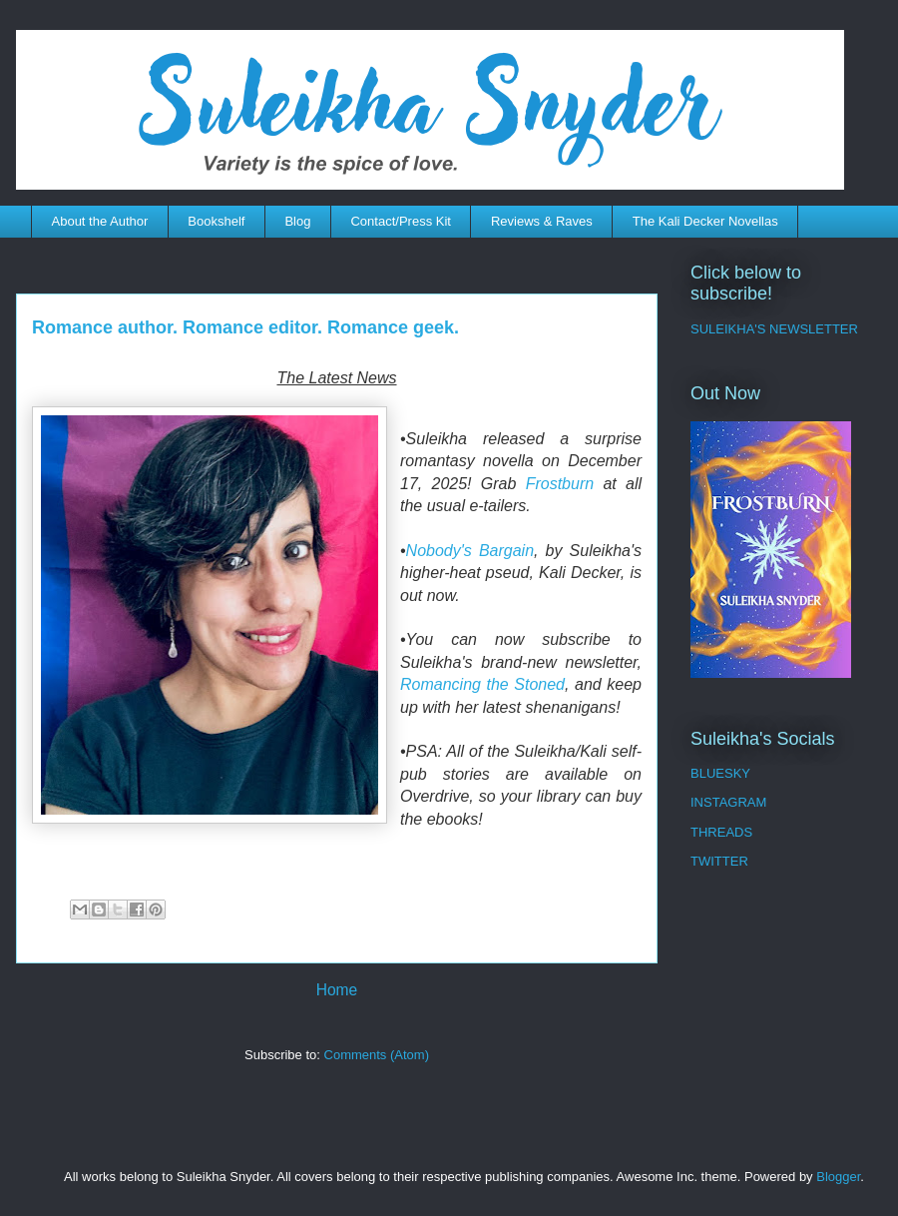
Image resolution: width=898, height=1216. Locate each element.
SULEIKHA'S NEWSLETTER (774, 328)
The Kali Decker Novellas (705, 221)
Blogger (838, 1176)
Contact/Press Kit (400, 221)
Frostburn (560, 483)
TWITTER (719, 861)
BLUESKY (720, 773)
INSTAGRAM (728, 802)
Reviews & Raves (542, 221)
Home (337, 989)
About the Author (100, 221)
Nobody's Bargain (470, 550)
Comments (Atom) (376, 1054)
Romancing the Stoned (482, 684)
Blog (297, 221)
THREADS (721, 832)
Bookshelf (216, 221)
